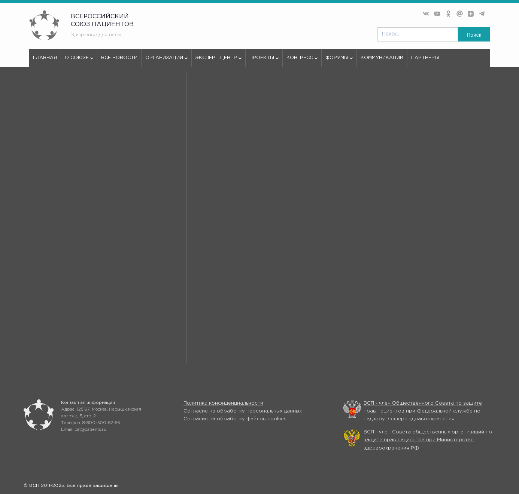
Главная (45, 58)
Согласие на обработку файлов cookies (234, 419)
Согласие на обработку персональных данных (242, 411)
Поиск (474, 35)
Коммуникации (382, 58)
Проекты (264, 61)
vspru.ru (39, 95)
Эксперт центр (218, 61)
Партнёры (425, 58)
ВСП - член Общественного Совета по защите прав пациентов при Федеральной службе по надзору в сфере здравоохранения (423, 411)
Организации (166, 61)
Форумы (339, 61)
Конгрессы (335, 351)
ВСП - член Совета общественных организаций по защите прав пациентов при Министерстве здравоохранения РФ (428, 440)
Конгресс (302, 61)
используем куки (63, 265)
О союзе (79, 61)
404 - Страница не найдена (90, 95)
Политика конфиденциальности (223, 403)
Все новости (119, 58)
